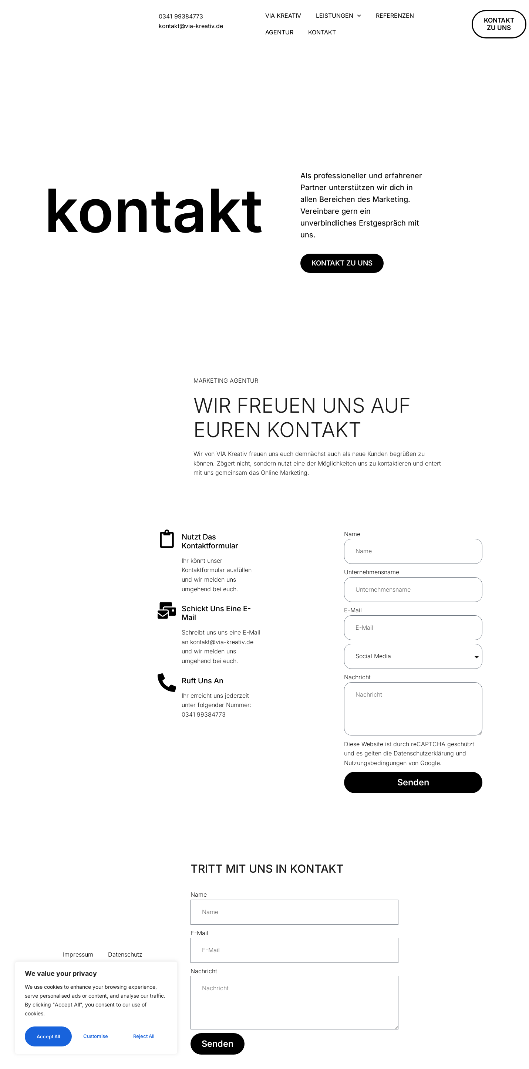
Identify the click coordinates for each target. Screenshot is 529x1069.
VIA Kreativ (283, 15)
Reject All (131, 1016)
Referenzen (395, 15)
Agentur (279, 32)
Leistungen (338, 15)
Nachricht (357, 677)
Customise (60, 1016)
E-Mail (353, 610)
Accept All (96, 1036)
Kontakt (322, 32)
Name (352, 534)
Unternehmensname (371, 572)
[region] (96, 999)
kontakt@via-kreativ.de (191, 26)
